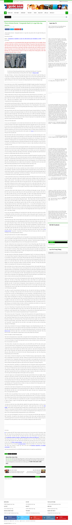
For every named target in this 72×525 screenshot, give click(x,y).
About (17, 1)
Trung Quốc (14, 453)
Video (35, 12)
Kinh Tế (9, 453)
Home (14, 1)
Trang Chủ (9, 12)
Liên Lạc (46, 12)
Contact (21, 1)
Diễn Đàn (23, 12)
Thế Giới (29, 12)
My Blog (52, 12)
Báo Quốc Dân (8, 458)
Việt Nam (16, 12)
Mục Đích (40, 12)
